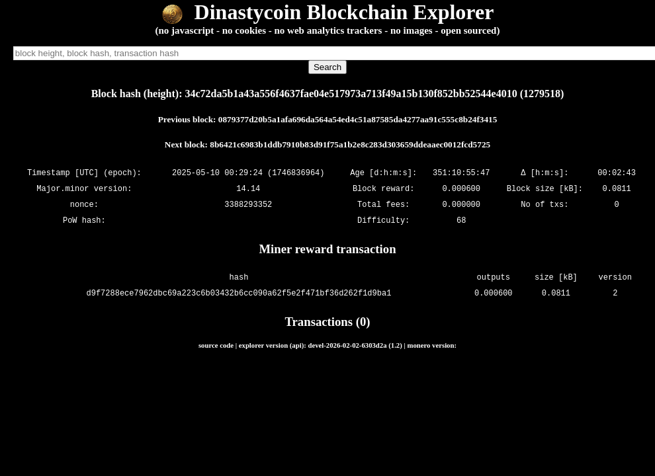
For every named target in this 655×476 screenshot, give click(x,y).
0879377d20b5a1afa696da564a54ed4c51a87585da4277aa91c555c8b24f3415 (358, 119)
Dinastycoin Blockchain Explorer (327, 12)
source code (216, 345)
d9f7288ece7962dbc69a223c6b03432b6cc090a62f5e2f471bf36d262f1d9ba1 (239, 293)
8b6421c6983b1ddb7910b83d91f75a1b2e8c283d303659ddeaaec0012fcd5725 (350, 144)
